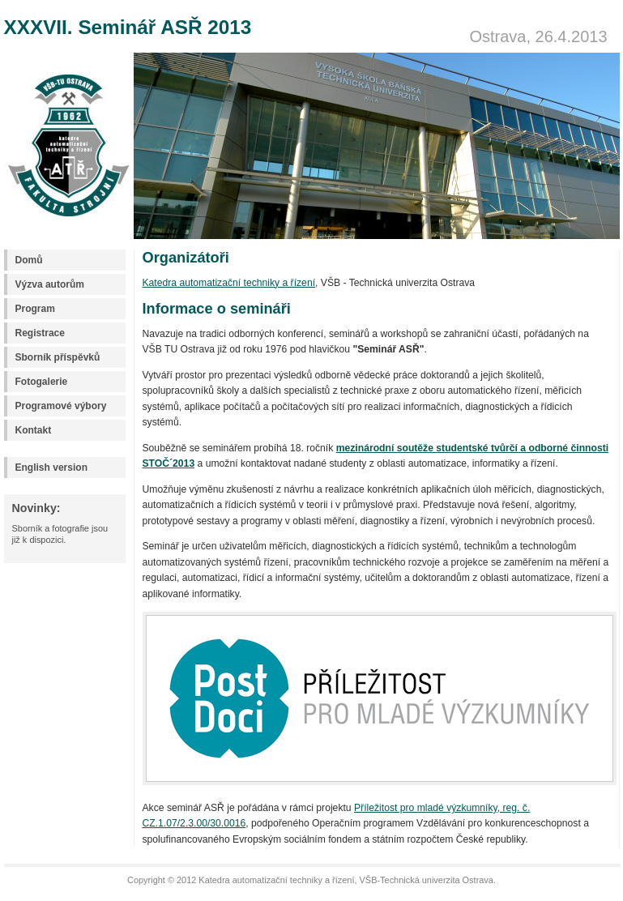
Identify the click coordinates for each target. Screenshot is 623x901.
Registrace (40, 333)
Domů (29, 260)
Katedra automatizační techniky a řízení (229, 282)
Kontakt (33, 430)
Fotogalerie (41, 381)
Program (35, 308)
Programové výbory (61, 406)
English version (51, 467)
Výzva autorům (49, 284)
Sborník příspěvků (57, 357)
